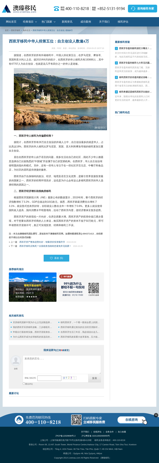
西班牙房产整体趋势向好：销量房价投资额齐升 (42, 242)
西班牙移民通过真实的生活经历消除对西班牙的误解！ (81, 327)
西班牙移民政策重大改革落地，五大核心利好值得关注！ (81, 337)
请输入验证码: (30, 378)
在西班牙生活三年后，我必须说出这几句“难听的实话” (81, 332)
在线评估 (97, 432)
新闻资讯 (67, 21)
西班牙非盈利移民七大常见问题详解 (136, 63)
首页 (7, 30)
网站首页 (11, 21)
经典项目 (28, 21)
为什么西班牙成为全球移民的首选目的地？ (33, 337)
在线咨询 (131, 419)
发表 (94, 378)
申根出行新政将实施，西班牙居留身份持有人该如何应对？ (33, 332)
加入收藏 (122, 432)
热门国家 (47, 21)
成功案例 (85, 21)
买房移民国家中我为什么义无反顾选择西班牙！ (33, 322)
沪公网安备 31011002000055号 (96, 436)
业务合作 (110, 432)
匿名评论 (29, 384)
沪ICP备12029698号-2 (65, 436)
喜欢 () (56, 258)
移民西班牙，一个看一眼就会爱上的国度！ (81, 322)
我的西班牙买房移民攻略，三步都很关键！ (33, 327)
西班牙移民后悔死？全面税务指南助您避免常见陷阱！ (45, 246)
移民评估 (123, 21)
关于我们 (104, 21)
